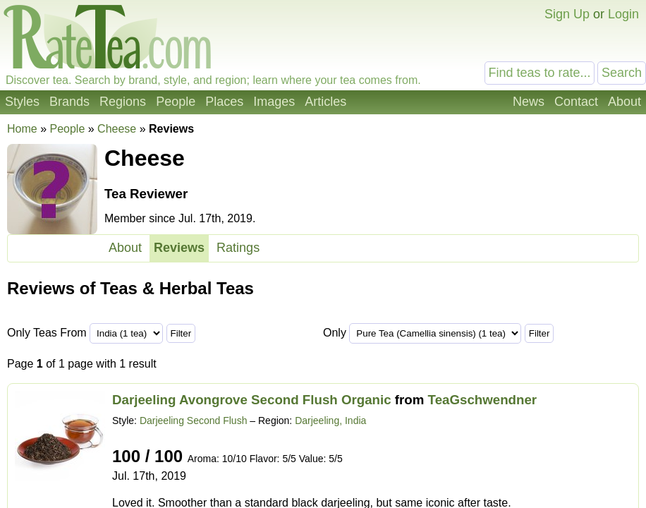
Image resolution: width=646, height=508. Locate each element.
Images (274, 102)
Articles (325, 102)
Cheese (116, 129)
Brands (69, 102)
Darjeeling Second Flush (194, 420)
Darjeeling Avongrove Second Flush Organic (251, 399)
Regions (122, 102)
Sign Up (567, 14)
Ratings (238, 248)
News (528, 102)
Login (623, 14)
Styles (22, 102)
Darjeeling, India (330, 420)
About (624, 102)
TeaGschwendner (482, 399)
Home (22, 129)
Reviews (179, 248)
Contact (576, 102)
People (175, 102)
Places (224, 102)
